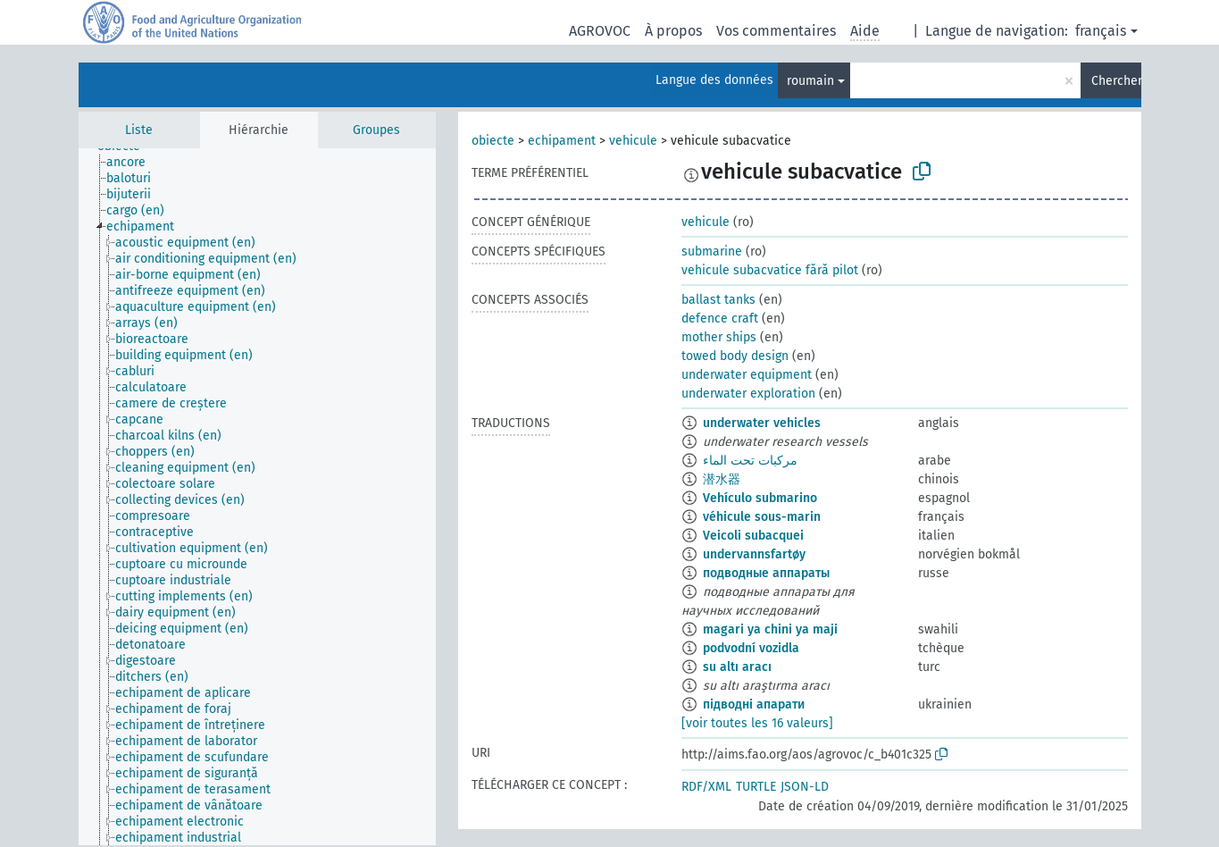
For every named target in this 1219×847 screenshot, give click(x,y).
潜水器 (721, 479)
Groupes (376, 130)
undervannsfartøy (754, 554)
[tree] (257, 496)
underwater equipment (746, 374)
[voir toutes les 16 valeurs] (757, 723)
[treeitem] (133, 163)
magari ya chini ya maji (770, 629)
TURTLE (756, 786)
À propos (673, 30)
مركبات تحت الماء (750, 460)
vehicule (633, 140)
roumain (810, 80)
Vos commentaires (776, 30)
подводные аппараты (766, 573)
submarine (711, 251)
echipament (562, 140)
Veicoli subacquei (753, 535)
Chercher (1116, 80)
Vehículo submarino (760, 498)
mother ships (718, 337)
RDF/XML (706, 786)
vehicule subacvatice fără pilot (769, 270)
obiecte (493, 140)
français (1100, 30)
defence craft (719, 318)
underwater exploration (748, 393)
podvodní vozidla (751, 648)
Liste (139, 130)
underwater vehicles (762, 423)
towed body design (735, 356)
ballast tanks (718, 299)
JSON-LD (805, 786)
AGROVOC (599, 30)
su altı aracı (737, 667)
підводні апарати (754, 704)
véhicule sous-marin (762, 516)
